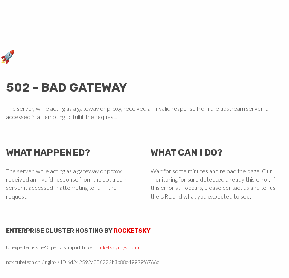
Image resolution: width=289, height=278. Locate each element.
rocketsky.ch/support (119, 247)
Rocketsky (132, 230)
